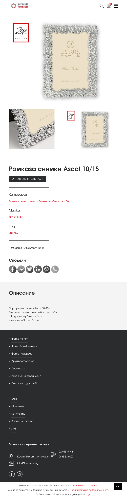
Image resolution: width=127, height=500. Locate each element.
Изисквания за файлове (26, 376)
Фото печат (19, 338)
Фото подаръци (21, 353)
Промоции (17, 368)
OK (118, 486)
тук (88, 494)
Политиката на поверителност (89, 490)
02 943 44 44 (66, 451)
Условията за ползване (83, 485)
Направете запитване (27, 179)
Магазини (17, 406)
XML (13, 428)
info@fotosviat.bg (27, 463)
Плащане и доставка (25, 383)
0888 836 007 (66, 456)
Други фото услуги (23, 361)
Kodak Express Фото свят (33, 456)
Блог (14, 398)
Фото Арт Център (24, 346)
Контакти (18, 413)
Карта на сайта (22, 421)
